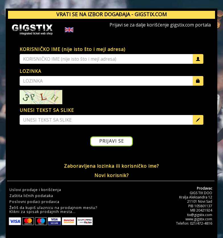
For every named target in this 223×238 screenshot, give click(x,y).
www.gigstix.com (198, 219)
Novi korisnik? (111, 175)
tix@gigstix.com (199, 214)
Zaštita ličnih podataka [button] (31, 196)
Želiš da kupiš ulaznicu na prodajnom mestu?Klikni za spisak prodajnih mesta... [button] (53, 210)
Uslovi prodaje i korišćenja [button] (35, 190)
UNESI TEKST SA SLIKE (47, 110)
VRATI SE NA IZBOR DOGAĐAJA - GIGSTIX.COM (111, 14)
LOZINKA (30, 71)
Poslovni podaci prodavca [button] (34, 202)
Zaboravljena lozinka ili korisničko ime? (111, 166)
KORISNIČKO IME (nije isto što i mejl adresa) (72, 49)
